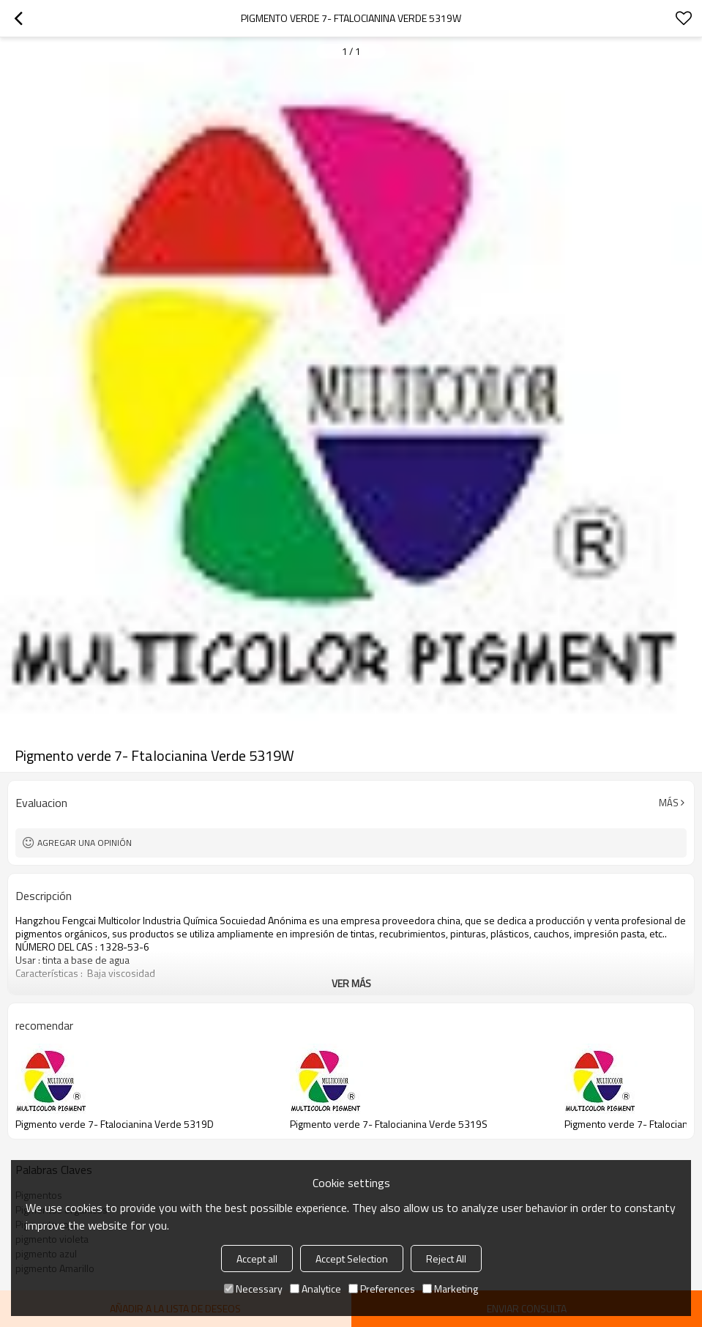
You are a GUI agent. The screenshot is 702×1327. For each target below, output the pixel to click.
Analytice (315, 1288)
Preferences (381, 1288)
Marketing (450, 1288)
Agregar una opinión (84, 843)
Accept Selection (351, 1258)
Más (669, 802)
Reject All (446, 1258)
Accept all (256, 1258)
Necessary (253, 1288)
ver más (351, 983)
